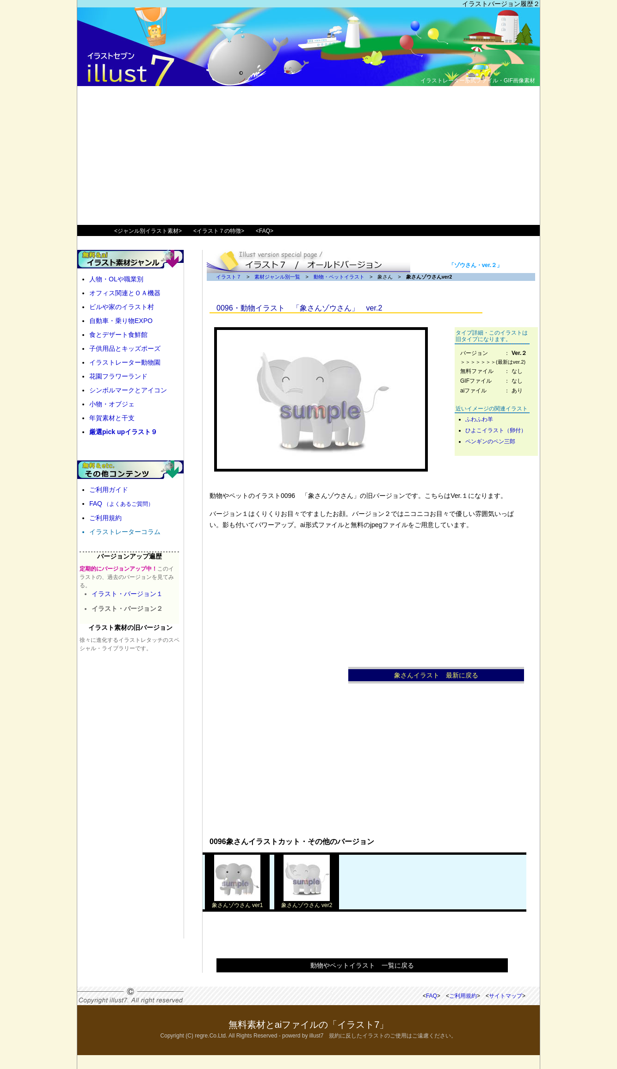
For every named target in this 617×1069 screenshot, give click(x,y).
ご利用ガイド (108, 489)
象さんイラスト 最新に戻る (436, 675)
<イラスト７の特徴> (218, 231)
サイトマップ (505, 996)
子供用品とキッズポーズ (124, 348)
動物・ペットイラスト (339, 277)
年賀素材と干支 (112, 418)
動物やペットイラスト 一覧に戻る (362, 965)
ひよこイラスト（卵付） (495, 430)
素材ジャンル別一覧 (277, 277)
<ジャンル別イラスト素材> (148, 231)
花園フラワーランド (118, 376)
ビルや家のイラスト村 (121, 307)
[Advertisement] (308, 155)
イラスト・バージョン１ (127, 593)
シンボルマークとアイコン (128, 390)
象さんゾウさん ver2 (307, 902)
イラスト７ (228, 277)
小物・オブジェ (112, 404)
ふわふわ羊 (479, 419)
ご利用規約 (105, 518)
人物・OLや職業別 (116, 279)
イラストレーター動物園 (124, 362)
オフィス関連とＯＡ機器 (124, 293)
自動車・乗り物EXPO (121, 320)
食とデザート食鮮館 (118, 334)
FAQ (121, 503)
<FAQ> (264, 231)
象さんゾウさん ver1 (237, 902)
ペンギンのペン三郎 (490, 441)
